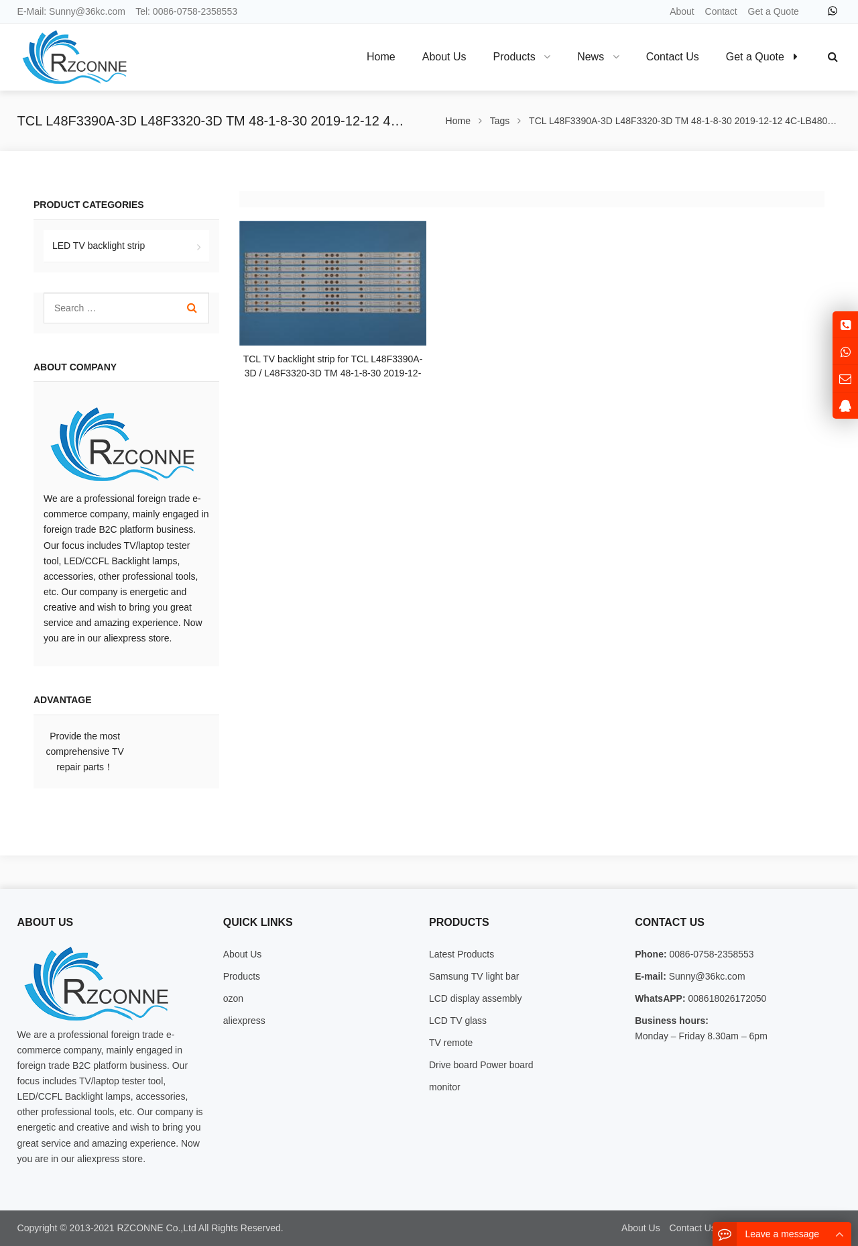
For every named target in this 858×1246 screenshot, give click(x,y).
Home (381, 56)
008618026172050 (726, 998)
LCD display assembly (475, 998)
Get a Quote (773, 11)
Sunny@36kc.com (87, 11)
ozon (233, 998)
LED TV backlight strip (98, 245)
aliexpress (244, 1020)
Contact (721, 11)
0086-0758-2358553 (195, 11)
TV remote (451, 1042)
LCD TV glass (458, 1020)
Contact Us (693, 1228)
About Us (242, 954)
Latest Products (461, 954)
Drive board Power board (481, 1064)
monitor (445, 1087)
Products (241, 976)
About (682, 11)
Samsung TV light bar (474, 976)
